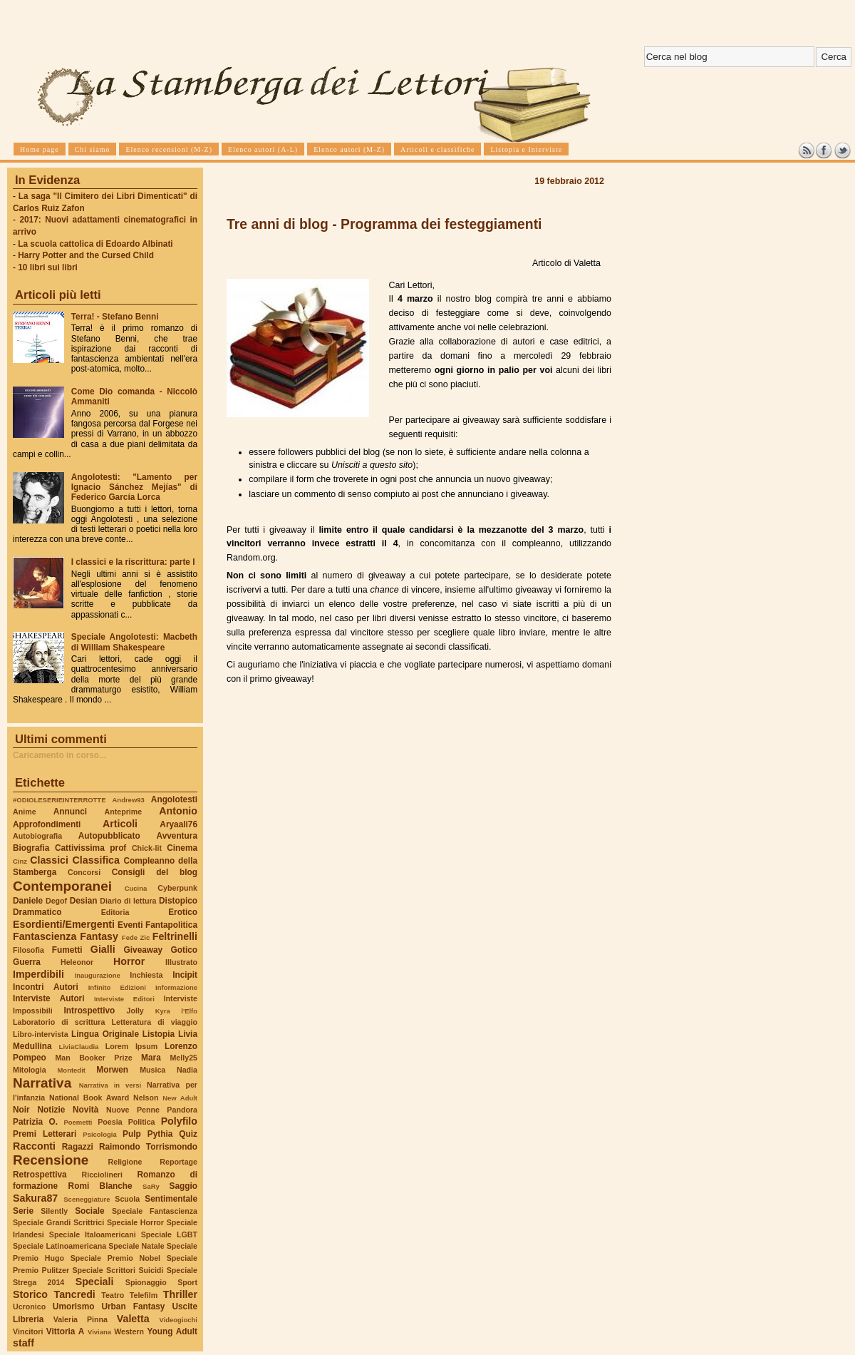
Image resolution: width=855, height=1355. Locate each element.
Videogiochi (179, 1320)
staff (23, 1343)
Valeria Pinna (80, 1319)
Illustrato (181, 962)
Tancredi (74, 1294)
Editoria (115, 912)
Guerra (27, 962)
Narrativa (42, 1082)
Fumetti (67, 950)
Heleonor (77, 962)
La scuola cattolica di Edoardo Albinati (95, 244)
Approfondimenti (47, 824)
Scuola (127, 1199)
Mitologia (29, 1069)
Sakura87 (35, 1198)
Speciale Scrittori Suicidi (117, 1270)
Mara (151, 1058)
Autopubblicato (109, 836)
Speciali (95, 1281)
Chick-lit (147, 848)
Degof (56, 900)
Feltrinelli (174, 936)
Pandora (182, 1109)
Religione (125, 1161)
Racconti (34, 1146)
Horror (129, 961)
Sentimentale (171, 1199)
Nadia (187, 1069)
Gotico (183, 950)
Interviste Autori (49, 998)
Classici (49, 860)
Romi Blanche (100, 1186)
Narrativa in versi (110, 1085)
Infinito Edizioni (117, 987)
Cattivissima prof (90, 848)
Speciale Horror (135, 1222)
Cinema (182, 848)
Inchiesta (146, 975)
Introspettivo (89, 1011)
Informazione (176, 987)
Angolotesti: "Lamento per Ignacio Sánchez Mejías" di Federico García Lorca (134, 487)
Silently (54, 1211)
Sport (187, 1282)
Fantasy (99, 936)
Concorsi (84, 872)
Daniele (28, 901)
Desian (84, 901)
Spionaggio (146, 1282)
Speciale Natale (136, 1246)
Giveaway (143, 950)
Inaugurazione (97, 975)
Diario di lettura (128, 900)
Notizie (51, 1110)
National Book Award (89, 1097)
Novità (85, 1110)
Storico (30, 1294)
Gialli (102, 949)
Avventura (177, 836)
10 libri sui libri (48, 267)
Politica (141, 1122)
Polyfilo (179, 1121)
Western (129, 1331)
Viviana (99, 1332)
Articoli (120, 823)
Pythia (160, 1134)
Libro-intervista (40, 1034)
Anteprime (123, 811)
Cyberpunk (177, 888)
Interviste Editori (124, 999)
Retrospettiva (40, 1175)
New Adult (179, 1098)
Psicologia (99, 1134)
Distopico (178, 901)
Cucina (136, 888)
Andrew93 (129, 800)
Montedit (71, 1070)
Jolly (134, 1010)
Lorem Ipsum (131, 1046)
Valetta (133, 1318)
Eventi (130, 925)
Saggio (183, 1186)
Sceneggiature (86, 1199)
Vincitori (28, 1331)
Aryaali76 (178, 824)
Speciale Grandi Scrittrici (58, 1222)
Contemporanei (62, 886)
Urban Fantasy (133, 1306)
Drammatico (37, 912)
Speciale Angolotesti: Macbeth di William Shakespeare (134, 642)
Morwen (112, 1070)
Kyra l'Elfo (176, 1011)
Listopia (158, 1034)
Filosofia (28, 950)
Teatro (112, 1295)
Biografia (31, 848)
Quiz (188, 1134)
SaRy (151, 1186)
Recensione (50, 1159)
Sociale (89, 1211)
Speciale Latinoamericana (59, 1246)
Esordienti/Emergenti (64, 924)
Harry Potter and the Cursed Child (86, 255)
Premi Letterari (44, 1134)
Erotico (182, 912)
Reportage (178, 1161)
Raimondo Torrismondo (148, 1147)
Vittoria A (65, 1331)
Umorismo (74, 1306)
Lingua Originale (105, 1034)
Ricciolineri (101, 1174)
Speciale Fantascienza (154, 1211)
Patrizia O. (35, 1122)
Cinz (20, 861)
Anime (24, 811)
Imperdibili (38, 974)
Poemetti (77, 1122)
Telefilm (143, 1295)
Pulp (132, 1134)
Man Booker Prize (93, 1057)
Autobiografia (37, 836)
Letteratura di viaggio (154, 1022)
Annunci (70, 812)
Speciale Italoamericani (92, 1234)
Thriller (180, 1294)
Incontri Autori (45, 987)
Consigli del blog (154, 872)
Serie (23, 1211)
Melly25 (183, 1057)
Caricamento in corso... (59, 755)
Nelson (146, 1097)
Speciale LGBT (169, 1234)
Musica (152, 1069)
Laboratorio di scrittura (59, 1022)
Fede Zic (136, 937)
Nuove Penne (133, 1109)
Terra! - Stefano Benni (115, 317)
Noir (21, 1110)
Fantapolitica (171, 925)
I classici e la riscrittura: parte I (133, 562)
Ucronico (29, 1306)
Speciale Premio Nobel (115, 1258)
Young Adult (172, 1331)
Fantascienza (44, 936)
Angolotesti (174, 799)
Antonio (178, 811)
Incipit (184, 975)
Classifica (96, 860)
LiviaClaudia (79, 1046)
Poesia (110, 1122)
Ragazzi (77, 1147)
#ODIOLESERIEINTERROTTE (59, 800)
